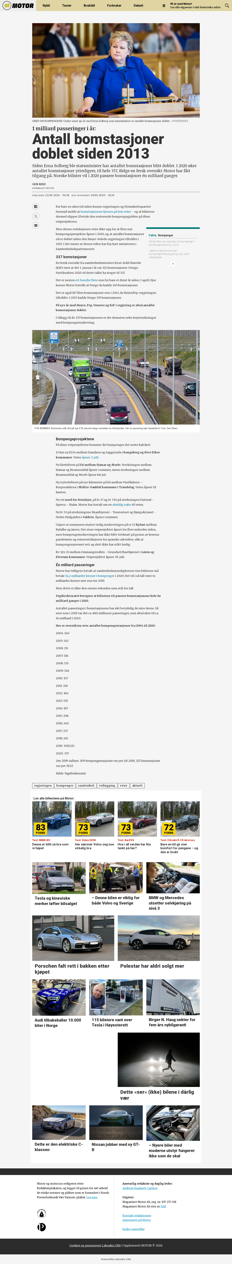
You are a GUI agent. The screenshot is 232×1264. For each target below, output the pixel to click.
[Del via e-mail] (35, 225)
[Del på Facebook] (35, 206)
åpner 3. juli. (90, 457)
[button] (193, 827)
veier (123, 785)
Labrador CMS (111, 1245)
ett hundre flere (86, 280)
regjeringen (43, 785)
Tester (67, 5)
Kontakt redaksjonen (136, 1215)
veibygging (107, 785)
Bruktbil (89, 5)
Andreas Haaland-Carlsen (139, 1188)
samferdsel (86, 785)
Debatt (138, 5)
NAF (163, 1206)
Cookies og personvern (85, 1245)
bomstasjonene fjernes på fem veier (106, 211)
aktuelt (137, 785)
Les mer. (92, 1197)
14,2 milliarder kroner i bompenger (89, 576)
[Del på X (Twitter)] (35, 216)
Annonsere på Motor (136, 1220)
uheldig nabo (121, 504)
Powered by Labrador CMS (116, 1259)
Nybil (46, 5)
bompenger (64, 785)
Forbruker (114, 5)
